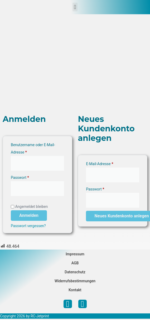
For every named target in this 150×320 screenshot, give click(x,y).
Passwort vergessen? (28, 226)
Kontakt (75, 290)
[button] (75, 7)
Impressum (75, 254)
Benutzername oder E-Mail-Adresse (33, 147)
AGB (75, 263)
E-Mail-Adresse (109, 163)
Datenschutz (75, 272)
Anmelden (28, 215)
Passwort (29, 177)
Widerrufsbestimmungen (75, 281)
